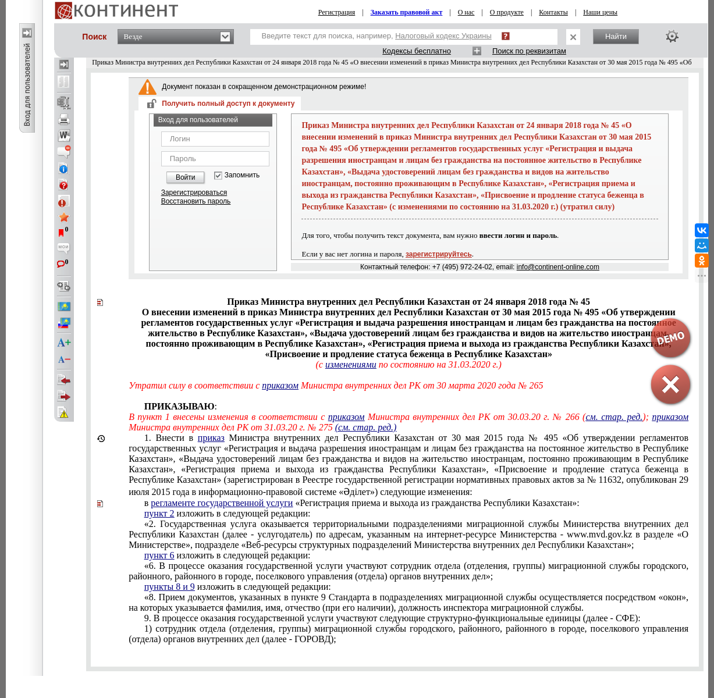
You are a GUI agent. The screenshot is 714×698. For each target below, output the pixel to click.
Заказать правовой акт (407, 12)
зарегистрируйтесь (439, 254)
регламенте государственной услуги (222, 503)
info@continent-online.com (558, 267)
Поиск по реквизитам (529, 51)
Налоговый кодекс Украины (443, 35)
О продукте (507, 12)
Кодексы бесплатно (416, 51)
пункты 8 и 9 (169, 587)
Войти (186, 177)
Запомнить (242, 175)
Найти (616, 36)
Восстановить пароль (196, 201)
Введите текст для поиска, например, (377, 35)
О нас (466, 12)
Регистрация (337, 12)
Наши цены (600, 12)
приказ (211, 438)
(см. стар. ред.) (366, 427)
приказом (280, 385)
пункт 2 (159, 513)
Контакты (553, 12)
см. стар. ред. (613, 417)
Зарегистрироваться (194, 192)
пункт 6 (159, 555)
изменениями (350, 364)
